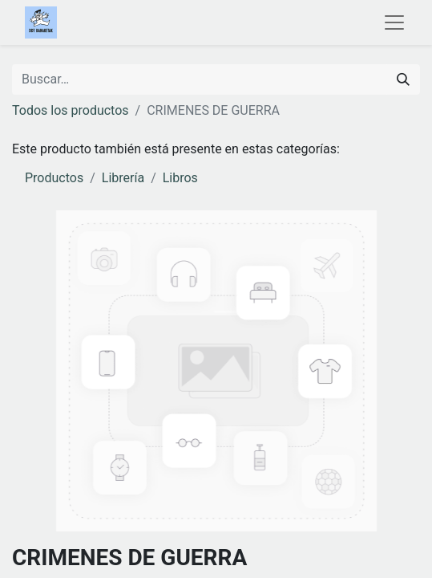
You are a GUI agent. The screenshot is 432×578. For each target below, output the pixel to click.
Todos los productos (70, 110)
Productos (54, 177)
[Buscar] (403, 79)
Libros (180, 177)
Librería (123, 177)
